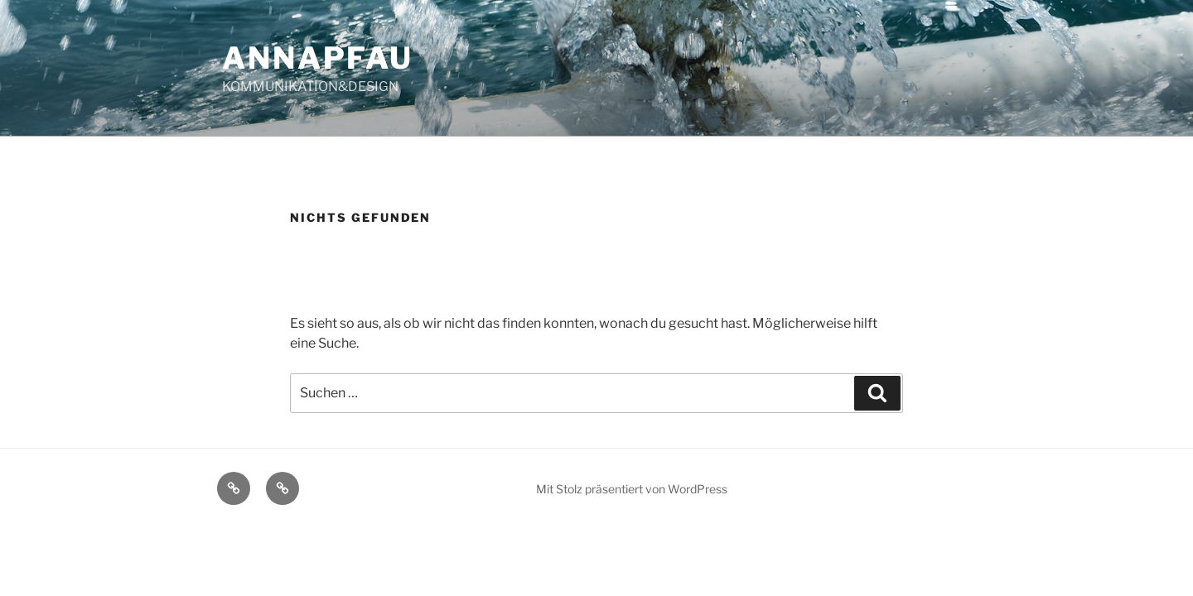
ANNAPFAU (317, 58)
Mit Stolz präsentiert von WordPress (631, 489)
